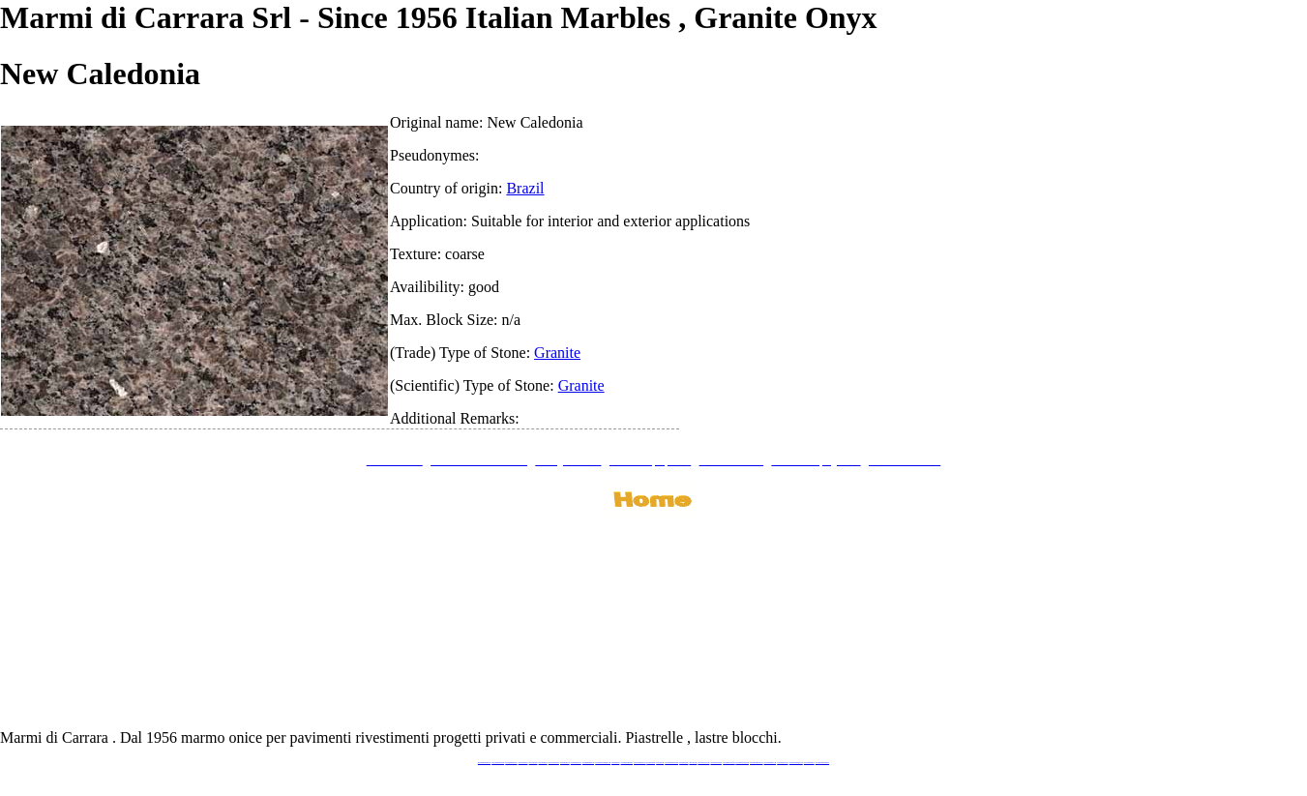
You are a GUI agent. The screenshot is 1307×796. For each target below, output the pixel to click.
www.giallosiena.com (716, 762)
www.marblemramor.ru (627, 762)
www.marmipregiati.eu (588, 762)
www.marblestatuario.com (796, 762)
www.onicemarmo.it (809, 762)
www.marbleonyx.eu (576, 762)
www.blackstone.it (523, 762)
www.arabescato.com (782, 762)
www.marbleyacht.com (728, 762)
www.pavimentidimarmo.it (822, 762)
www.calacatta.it (533, 762)
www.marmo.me (650, 762)
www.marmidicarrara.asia (671, 762)
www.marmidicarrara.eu (497, 762)
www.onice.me (660, 762)
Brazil (525, 188)
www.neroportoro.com (703, 762)
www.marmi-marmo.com (756, 762)
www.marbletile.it (565, 762)
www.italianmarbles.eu (511, 762)
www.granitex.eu (543, 762)
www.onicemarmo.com (639, 762)
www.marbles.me (683, 762)
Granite (557, 352)
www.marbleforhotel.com (742, 762)
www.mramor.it (615, 762)
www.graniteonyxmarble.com (602, 762)
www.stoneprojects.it (554, 762)
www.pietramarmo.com (770, 762)
